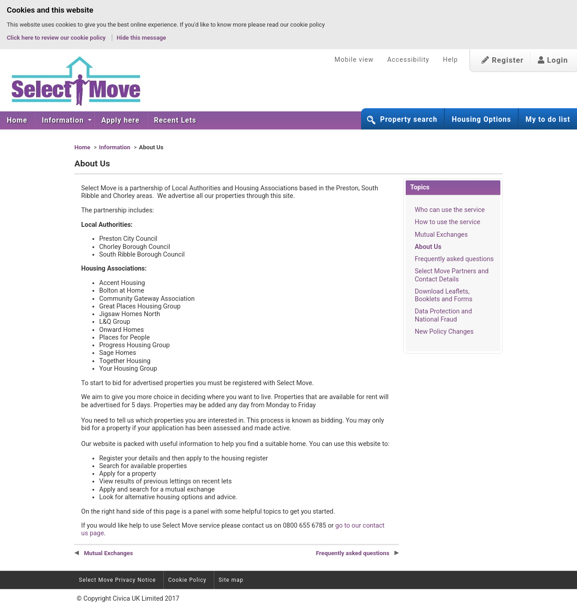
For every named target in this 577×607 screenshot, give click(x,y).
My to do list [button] (548, 119)
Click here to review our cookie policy (57, 37)
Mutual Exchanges (441, 235)
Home (17, 120)
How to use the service (447, 222)
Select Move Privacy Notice (117, 580)
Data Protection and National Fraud (443, 315)
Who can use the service (450, 210)
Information (64, 120)
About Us (428, 247)
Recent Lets (175, 120)
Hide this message (141, 37)
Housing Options (481, 119)
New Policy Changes (444, 332)
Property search (408, 119)
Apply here (120, 120)
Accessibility (408, 60)
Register (502, 60)
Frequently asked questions (454, 259)
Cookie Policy (187, 580)
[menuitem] (17, 120)
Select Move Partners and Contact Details (452, 275)
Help (450, 60)
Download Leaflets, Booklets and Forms (443, 295)
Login (553, 60)
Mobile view (354, 60)
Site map (231, 580)
